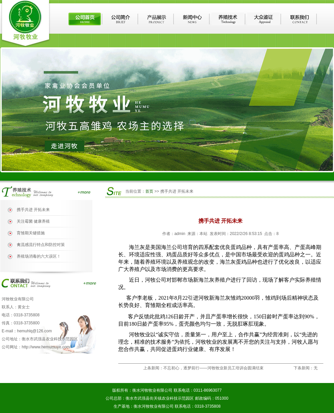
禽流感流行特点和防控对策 (41, 244)
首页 (149, 191)
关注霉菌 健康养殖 (33, 221)
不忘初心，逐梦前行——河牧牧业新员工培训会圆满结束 (213, 368)
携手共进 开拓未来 (33, 209)
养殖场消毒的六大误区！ (39, 256)
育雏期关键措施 (31, 233)
